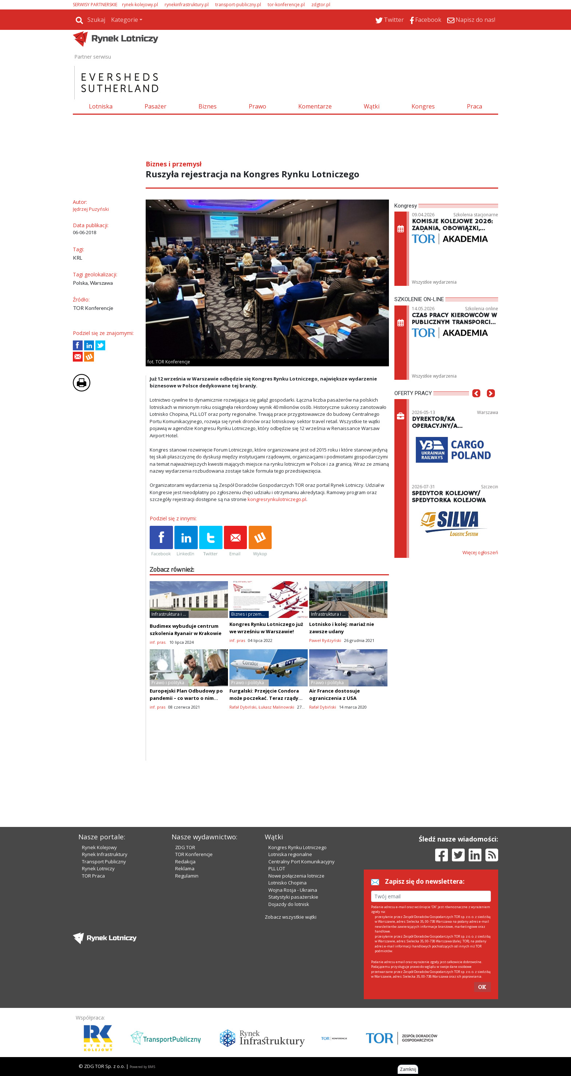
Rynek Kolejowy (99, 847)
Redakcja (185, 861)
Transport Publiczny (104, 861)
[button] (476, 404)
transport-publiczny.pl (238, 4)
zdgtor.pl (320, 4)
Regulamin (186, 875)
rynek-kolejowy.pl (140, 4)
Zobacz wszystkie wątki (290, 917)
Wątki (371, 106)
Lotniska (101, 106)
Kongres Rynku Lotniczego (297, 847)
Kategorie (124, 20)
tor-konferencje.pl (286, 4)
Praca (474, 106)
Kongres (423, 106)
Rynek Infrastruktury (104, 854)
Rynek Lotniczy (98, 868)
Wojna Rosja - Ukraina (292, 890)
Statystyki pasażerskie (293, 897)
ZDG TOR (185, 847)
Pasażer (155, 106)
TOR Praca (93, 875)
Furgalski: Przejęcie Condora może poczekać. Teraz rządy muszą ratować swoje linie (264, 698)
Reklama (184, 868)
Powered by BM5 (142, 1066)
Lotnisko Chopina (287, 882)
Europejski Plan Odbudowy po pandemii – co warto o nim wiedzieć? (186, 698)
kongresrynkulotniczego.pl (277, 499)
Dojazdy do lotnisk (288, 904)
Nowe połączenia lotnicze (296, 875)
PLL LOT (276, 868)
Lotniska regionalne (290, 854)
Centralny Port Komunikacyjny (301, 861)
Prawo (257, 106)
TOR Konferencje (194, 854)
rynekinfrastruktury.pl (187, 4)
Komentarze (315, 106)
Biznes (207, 106)
